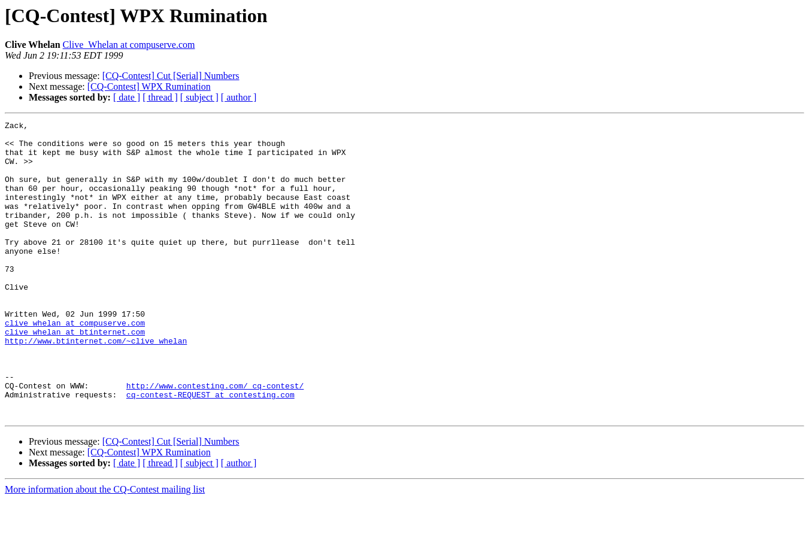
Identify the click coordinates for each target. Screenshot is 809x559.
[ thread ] (160, 97)
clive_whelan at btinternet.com (75, 374)
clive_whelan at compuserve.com (75, 364)
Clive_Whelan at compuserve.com (129, 45)
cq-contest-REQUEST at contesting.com (210, 450)
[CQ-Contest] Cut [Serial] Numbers (171, 76)
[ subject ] (199, 97)
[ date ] (126, 97)
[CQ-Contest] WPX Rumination (149, 86)
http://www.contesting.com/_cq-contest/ (215, 439)
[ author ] (239, 97)
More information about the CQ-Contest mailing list (105, 548)
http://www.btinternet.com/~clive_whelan (96, 385)
